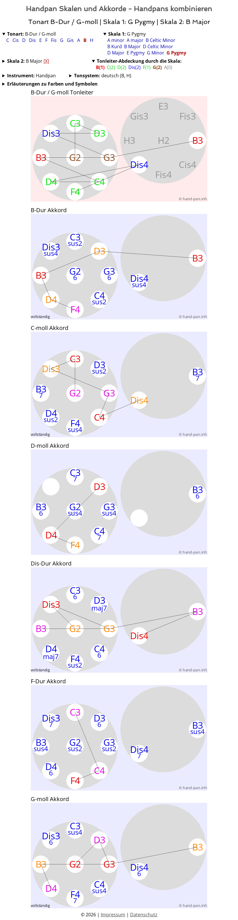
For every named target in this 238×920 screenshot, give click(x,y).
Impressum (113, 914)
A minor (116, 40)
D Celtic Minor (158, 46)
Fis (54, 40)
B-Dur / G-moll (31, 34)
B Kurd (114, 46)
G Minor (155, 53)
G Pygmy (127, 34)
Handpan (31, 75)
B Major (132, 46)
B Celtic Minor (161, 40)
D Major (116, 53)
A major (135, 40)
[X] (46, 61)
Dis (33, 40)
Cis (16, 40)
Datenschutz (143, 914)
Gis (71, 40)
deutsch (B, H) (102, 75)
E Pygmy (136, 53)
